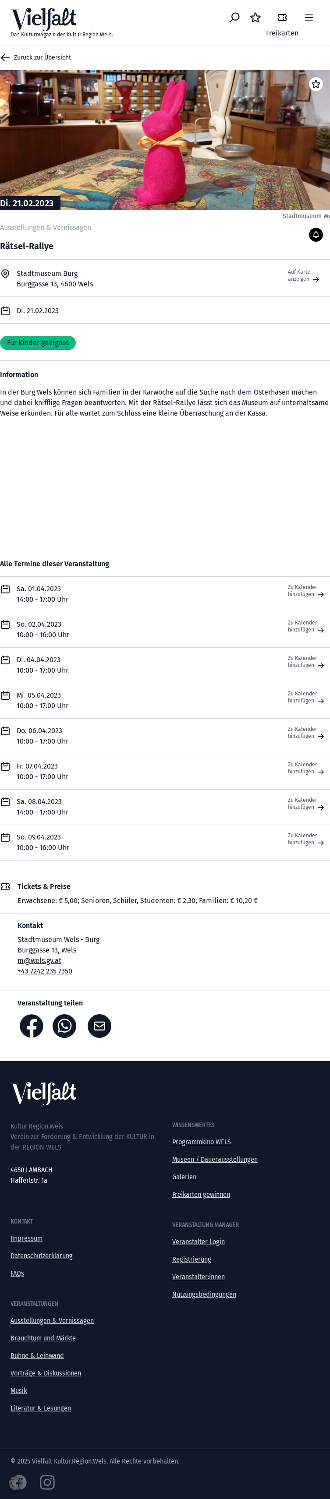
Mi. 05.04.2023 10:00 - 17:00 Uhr (42, 700)
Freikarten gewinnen (201, 1194)
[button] (16, 1483)
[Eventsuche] (234, 17)
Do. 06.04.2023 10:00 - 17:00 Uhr (42, 736)
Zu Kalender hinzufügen (307, 591)
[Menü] (308, 17)
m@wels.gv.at (39, 960)
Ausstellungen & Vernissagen (52, 1320)
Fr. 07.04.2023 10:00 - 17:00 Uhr (42, 771)
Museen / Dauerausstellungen (215, 1159)
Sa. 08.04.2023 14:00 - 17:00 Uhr (42, 806)
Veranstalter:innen (198, 1277)
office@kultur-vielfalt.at (44, 1191)
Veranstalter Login (198, 1242)
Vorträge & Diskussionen (46, 1373)
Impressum (27, 1238)
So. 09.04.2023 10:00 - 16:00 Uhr (43, 842)
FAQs (17, 1273)
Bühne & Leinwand (37, 1355)
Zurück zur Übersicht (35, 58)
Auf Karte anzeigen (304, 276)
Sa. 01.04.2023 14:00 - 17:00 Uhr (42, 594)
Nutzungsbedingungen (204, 1294)
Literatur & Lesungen (41, 1408)
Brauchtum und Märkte (43, 1338)
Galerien (184, 1177)
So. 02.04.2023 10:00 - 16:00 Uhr (43, 629)
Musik (19, 1390)
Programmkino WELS (201, 1142)
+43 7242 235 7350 (45, 971)
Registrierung (191, 1259)
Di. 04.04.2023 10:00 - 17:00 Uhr (42, 665)
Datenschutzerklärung (42, 1256)
